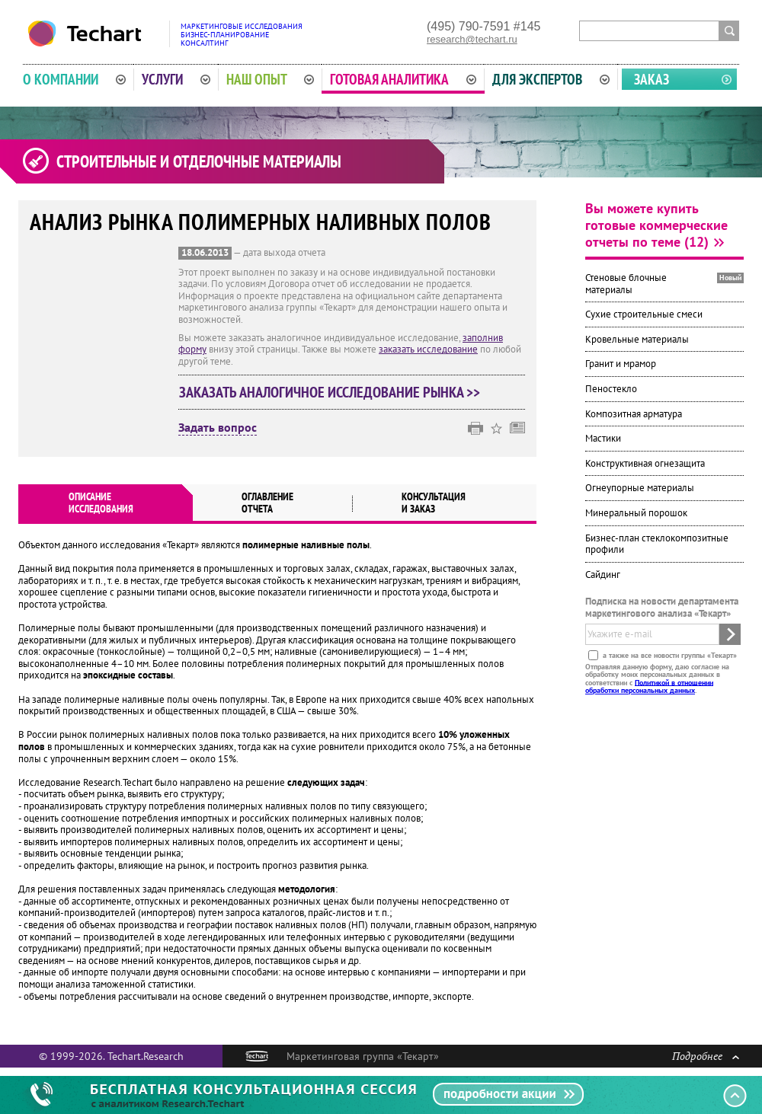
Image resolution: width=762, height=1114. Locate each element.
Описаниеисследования (101, 503)
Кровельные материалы (637, 339)
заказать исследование (428, 349)
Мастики (603, 438)
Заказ (651, 79)
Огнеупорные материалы (639, 487)
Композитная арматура (633, 413)
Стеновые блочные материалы (626, 283)
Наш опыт (270, 79)
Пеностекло (611, 388)
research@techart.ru (472, 39)
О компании (74, 79)
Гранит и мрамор (620, 363)
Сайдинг (602, 574)
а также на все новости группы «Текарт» (668, 654)
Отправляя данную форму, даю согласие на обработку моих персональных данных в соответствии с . (657, 677)
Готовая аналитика (403, 79)
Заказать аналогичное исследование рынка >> (329, 392)
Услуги (176, 79)
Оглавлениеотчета (267, 503)
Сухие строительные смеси (644, 314)
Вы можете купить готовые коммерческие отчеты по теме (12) (656, 225)
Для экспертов (551, 79)
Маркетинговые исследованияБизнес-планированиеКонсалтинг (242, 34)
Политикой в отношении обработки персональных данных (649, 685)
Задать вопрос (217, 428)
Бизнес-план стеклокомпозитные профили (656, 544)
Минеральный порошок (636, 512)
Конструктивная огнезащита (645, 463)
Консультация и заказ (434, 503)
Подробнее (705, 1056)
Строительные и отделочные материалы (198, 161)
